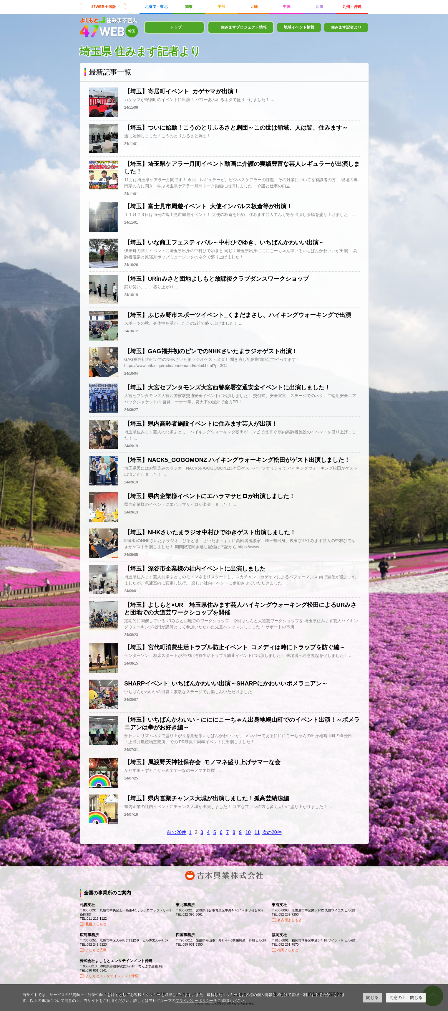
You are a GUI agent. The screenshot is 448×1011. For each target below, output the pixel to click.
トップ (176, 27)
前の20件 (176, 832)
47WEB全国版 (103, 6)
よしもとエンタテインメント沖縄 (111, 976)
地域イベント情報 (299, 27)
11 (257, 832)
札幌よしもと (96, 924)
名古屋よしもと (289, 920)
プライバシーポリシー (194, 1000)
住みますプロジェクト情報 (244, 27)
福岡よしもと (287, 950)
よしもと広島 (96, 950)
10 (248, 832)
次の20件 (272, 832)
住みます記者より (346, 27)
